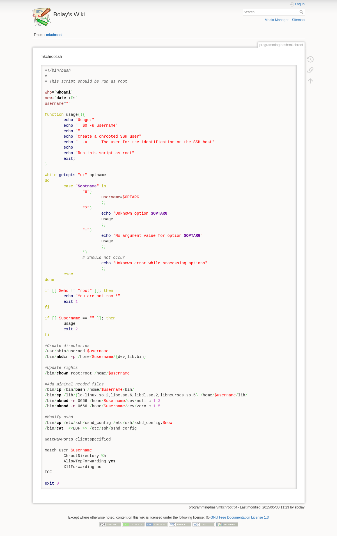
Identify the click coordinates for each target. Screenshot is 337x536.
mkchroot (54, 35)
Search (302, 12)
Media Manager (276, 20)
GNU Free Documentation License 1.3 (239, 517)
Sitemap (298, 20)
